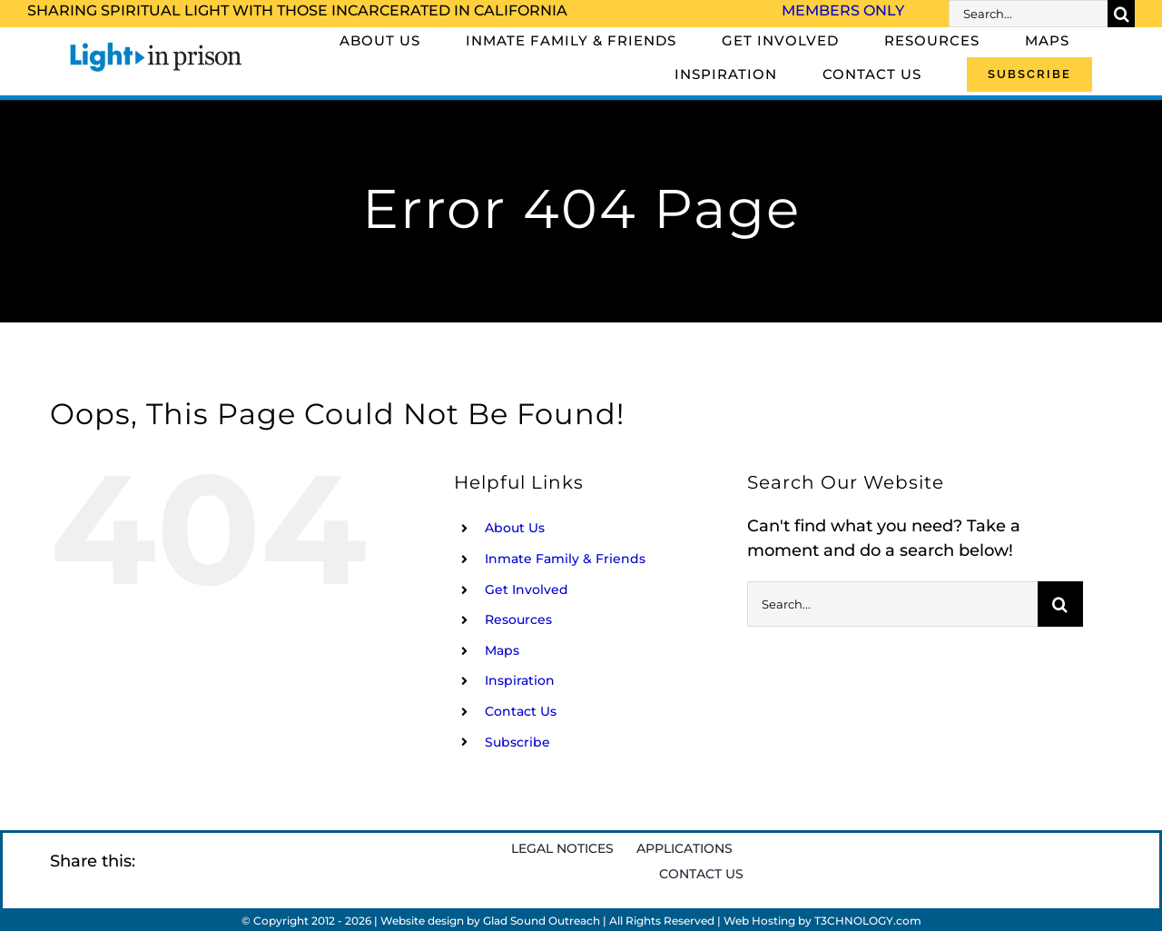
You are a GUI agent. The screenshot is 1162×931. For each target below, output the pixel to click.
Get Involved (526, 589)
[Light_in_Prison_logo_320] (156, 45)
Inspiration (520, 680)
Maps (502, 650)
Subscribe (517, 742)
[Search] (1121, 13)
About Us (515, 528)
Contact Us (520, 711)
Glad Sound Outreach (541, 920)
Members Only (843, 10)
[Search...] (1028, 13)
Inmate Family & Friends (565, 558)
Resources (518, 619)
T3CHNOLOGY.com (867, 920)
